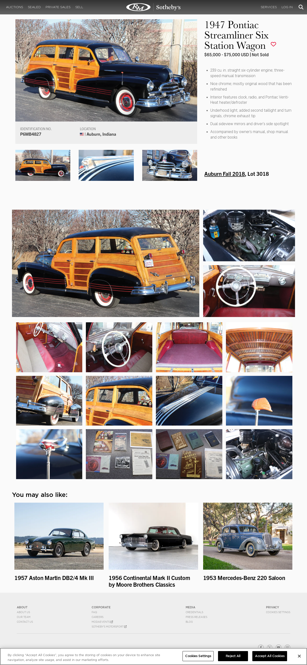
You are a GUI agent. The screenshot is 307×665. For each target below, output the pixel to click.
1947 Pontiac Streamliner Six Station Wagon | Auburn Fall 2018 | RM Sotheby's (153, 7)
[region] (153, 656)
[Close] (299, 656)
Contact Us (25, 621)
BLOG (189, 621)
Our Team (23, 617)
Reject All (233, 656)
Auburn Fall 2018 (224, 173)
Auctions (14, 7)
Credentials (194, 612)
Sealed (34, 7)
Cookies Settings (278, 612)
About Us (23, 612)
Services (269, 7)
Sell (79, 7)
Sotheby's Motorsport (109, 626)
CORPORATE (101, 607)
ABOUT (22, 607)
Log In (287, 7)
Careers (97, 617)
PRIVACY (272, 607)
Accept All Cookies (269, 656)
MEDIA (190, 607)
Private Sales (58, 7)
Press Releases (196, 617)
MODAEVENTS (102, 621)
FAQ (94, 612)
